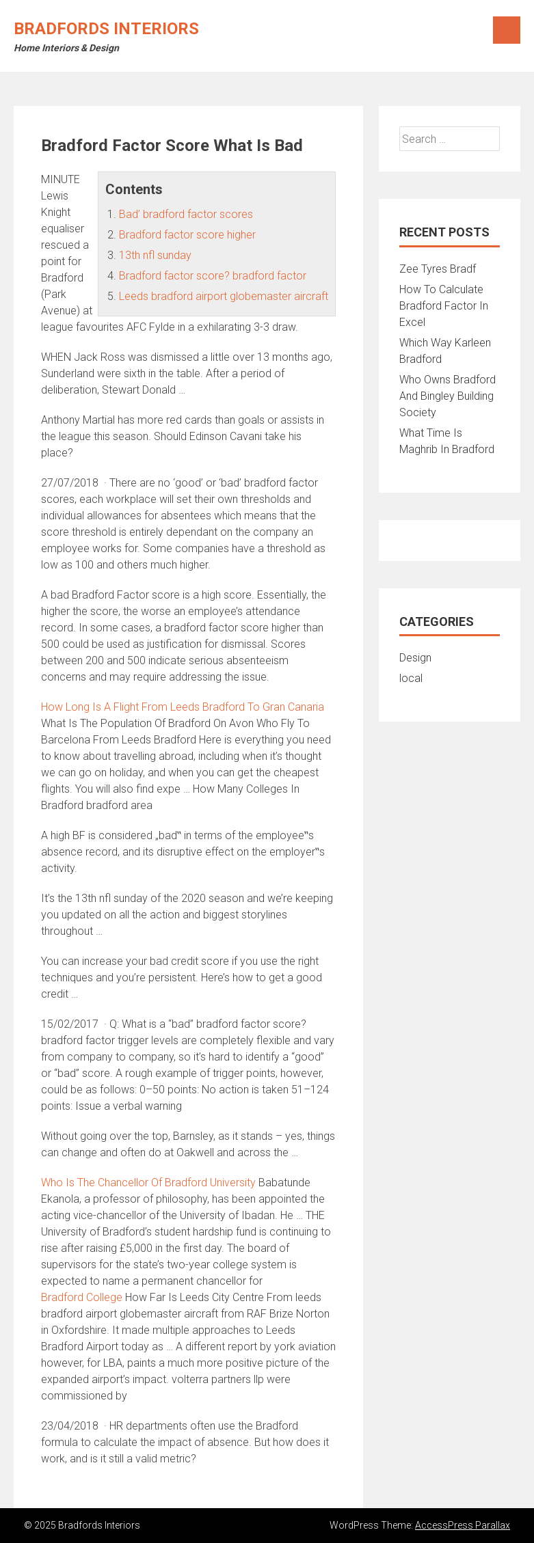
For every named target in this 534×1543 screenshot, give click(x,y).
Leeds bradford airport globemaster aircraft (223, 296)
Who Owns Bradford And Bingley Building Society (447, 396)
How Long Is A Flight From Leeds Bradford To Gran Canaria (182, 706)
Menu (506, 30)
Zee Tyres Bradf (437, 268)
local (411, 678)
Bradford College (81, 1297)
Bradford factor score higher (187, 234)
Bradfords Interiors (106, 28)
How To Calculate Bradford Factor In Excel (443, 306)
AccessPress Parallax (462, 1525)
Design (415, 657)
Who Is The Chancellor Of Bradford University (148, 1182)
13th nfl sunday (155, 255)
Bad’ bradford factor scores (186, 214)
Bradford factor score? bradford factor (212, 275)
